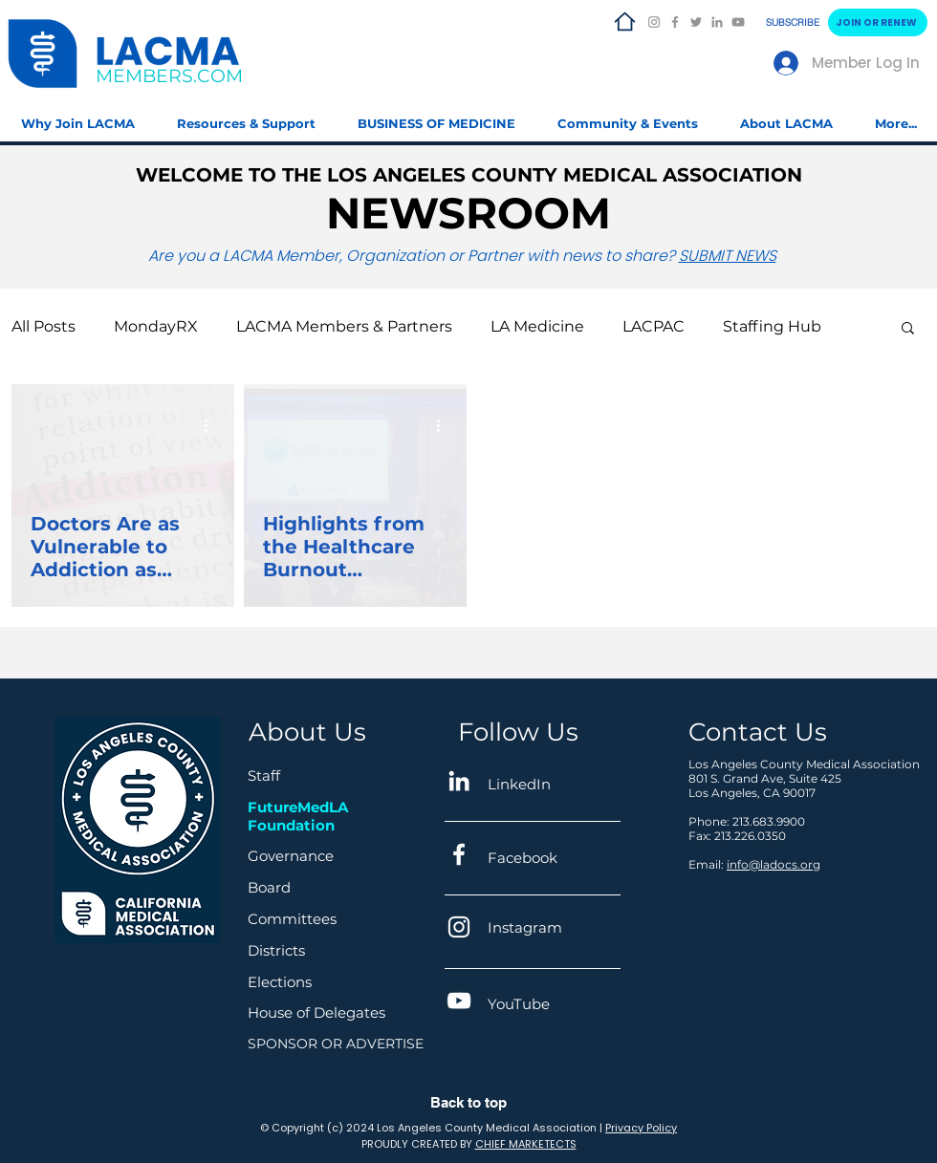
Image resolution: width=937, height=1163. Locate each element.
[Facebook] (675, 22)
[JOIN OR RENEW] (877, 22)
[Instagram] (654, 22)
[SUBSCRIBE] (794, 22)
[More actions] (212, 426)
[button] (246, 115)
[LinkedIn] (717, 22)
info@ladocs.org (773, 864)
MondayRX (156, 326)
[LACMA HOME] (624, 21)
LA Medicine (537, 326)
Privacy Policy (641, 1127)
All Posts (43, 326)
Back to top (468, 1102)
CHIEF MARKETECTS (526, 1144)
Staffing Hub (772, 326)
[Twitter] (696, 22)
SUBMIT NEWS (727, 256)
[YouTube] (738, 22)
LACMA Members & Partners (344, 326)
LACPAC (653, 326)
